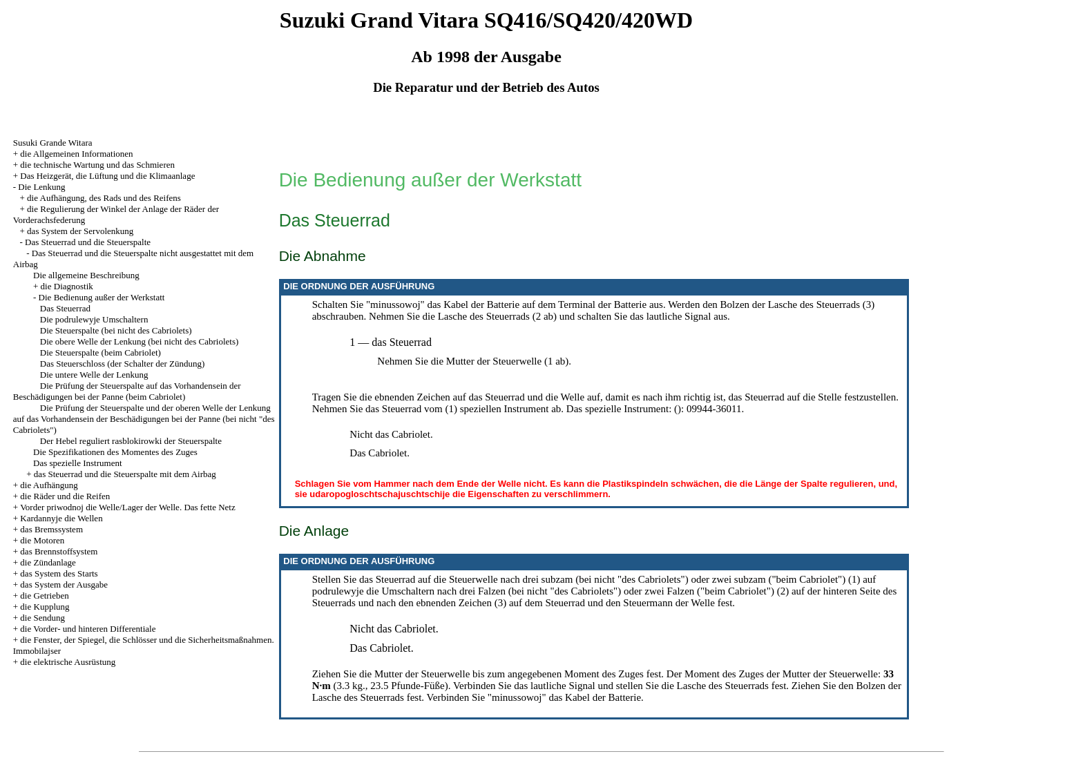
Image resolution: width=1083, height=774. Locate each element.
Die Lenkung (41, 187)
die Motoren (42, 540)
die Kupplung (44, 606)
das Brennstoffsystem (58, 551)
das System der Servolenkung (80, 231)
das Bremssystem (51, 529)
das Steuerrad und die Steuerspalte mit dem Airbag (125, 474)
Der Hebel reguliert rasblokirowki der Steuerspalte (131, 441)
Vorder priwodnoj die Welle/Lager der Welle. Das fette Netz (128, 507)
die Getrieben (44, 595)
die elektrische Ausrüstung (67, 662)
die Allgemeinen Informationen (76, 153)
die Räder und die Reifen (65, 496)
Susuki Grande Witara (53, 142)
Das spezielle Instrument (77, 463)
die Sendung (42, 617)
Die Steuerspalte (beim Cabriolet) (100, 352)
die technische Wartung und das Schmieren (97, 164)
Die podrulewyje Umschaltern (94, 319)
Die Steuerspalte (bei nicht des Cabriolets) (116, 330)
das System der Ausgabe (64, 584)
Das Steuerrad (65, 308)
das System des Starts (58, 573)
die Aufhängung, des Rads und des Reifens (104, 198)
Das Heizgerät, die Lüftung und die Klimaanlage (107, 176)
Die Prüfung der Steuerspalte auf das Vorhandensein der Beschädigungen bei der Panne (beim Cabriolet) (127, 391)
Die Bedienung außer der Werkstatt (102, 297)
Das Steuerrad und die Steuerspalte (88, 242)
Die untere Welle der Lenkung (94, 374)
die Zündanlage (48, 562)
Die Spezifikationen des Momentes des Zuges (115, 452)
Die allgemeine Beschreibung (86, 275)
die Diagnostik (67, 286)
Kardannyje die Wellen (61, 518)
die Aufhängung (48, 485)
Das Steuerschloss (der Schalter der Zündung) (122, 363)
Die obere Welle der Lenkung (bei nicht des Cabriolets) (139, 341)
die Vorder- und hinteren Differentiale (87, 628)
